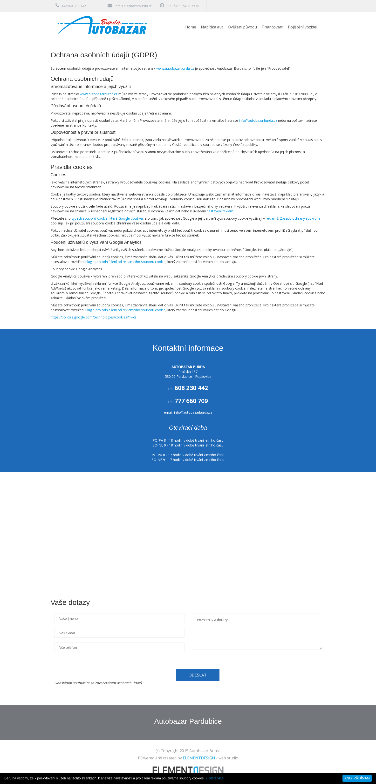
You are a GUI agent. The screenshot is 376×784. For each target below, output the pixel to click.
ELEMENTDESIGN (199, 758)
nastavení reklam (220, 211)
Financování (272, 27)
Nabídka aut (212, 27)
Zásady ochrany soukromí (300, 218)
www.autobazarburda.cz (175, 68)
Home (190, 27)
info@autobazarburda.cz (133, 6)
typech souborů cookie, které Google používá (107, 218)
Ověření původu (242, 27)
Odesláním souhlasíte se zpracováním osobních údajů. (98, 683)
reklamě (272, 218)
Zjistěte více (214, 778)
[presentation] (91, 666)
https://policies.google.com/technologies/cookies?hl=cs (94, 317)
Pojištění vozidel (302, 27)
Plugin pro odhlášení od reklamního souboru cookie (125, 261)
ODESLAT (198, 675)
